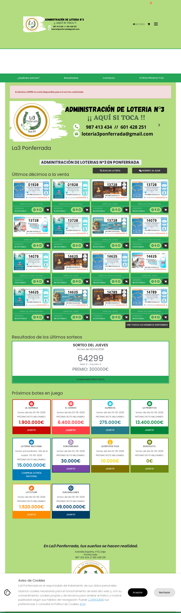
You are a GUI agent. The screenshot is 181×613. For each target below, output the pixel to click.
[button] (22, 125)
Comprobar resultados (90, 379)
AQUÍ (83, 604)
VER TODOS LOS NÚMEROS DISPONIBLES (147, 324)
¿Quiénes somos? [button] (28, 78)
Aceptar (138, 592)
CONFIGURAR (96, 600)
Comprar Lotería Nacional (32, 474)
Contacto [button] (109, 78)
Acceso (139, 24)
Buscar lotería (110, 170)
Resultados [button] (71, 78)
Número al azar (149, 170)
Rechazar (164, 592)
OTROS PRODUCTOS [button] (151, 78)
